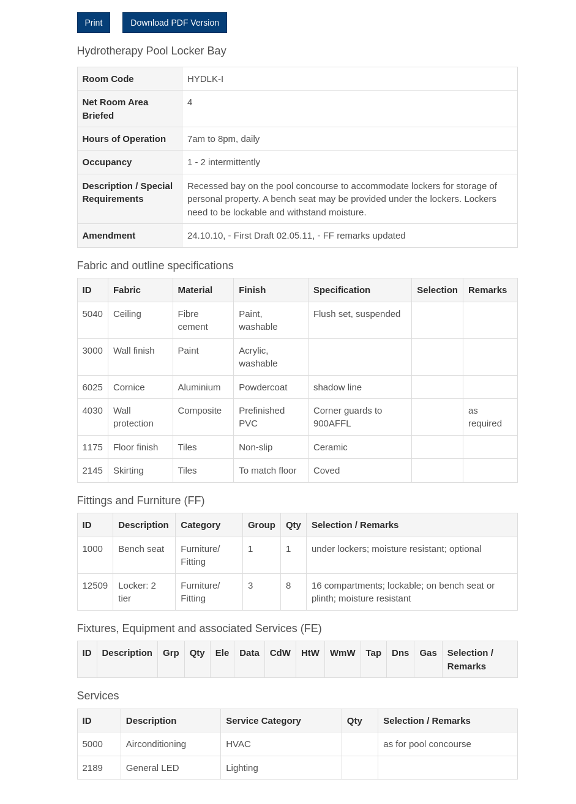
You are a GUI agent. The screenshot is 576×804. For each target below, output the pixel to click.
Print (94, 23)
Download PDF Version (174, 23)
